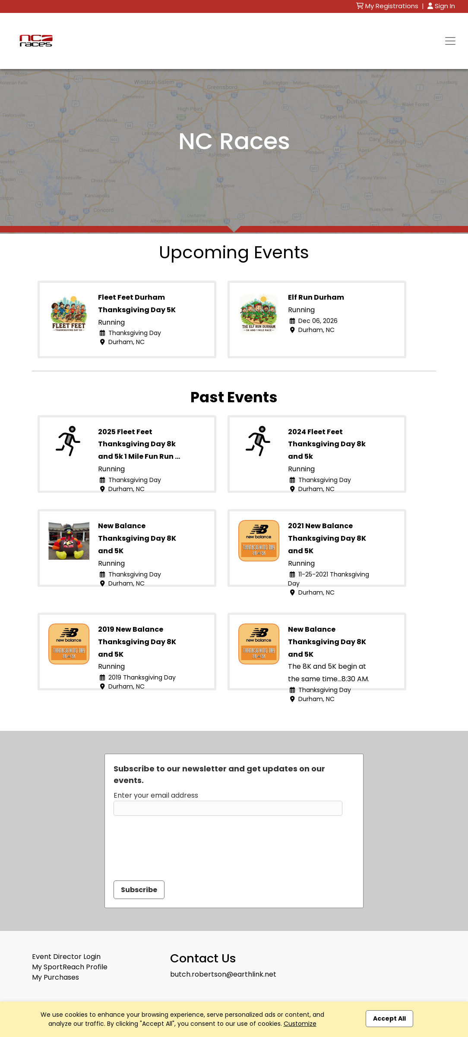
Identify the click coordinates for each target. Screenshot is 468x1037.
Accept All (389, 1018)
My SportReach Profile (70, 967)
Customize (300, 1023)
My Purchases (55, 977)
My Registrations (388, 5)
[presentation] (179, 843)
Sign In (441, 5)
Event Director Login (66, 957)
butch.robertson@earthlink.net (223, 974)
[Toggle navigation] (450, 41)
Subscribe (139, 890)
